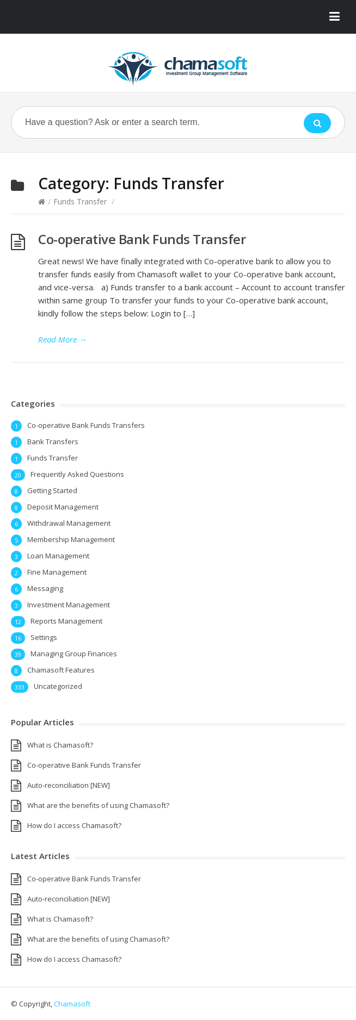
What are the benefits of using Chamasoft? (98, 805)
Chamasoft (72, 1004)
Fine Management (57, 572)
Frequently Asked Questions (77, 474)
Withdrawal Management (69, 523)
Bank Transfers (52, 441)
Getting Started (52, 490)
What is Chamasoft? (60, 745)
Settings (43, 637)
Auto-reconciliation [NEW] (68, 785)
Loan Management (58, 556)
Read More (62, 339)
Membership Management (71, 539)
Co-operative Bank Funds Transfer (141, 239)
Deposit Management (63, 507)
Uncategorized (58, 686)
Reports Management (66, 621)
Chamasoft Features (61, 670)
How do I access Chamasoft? (74, 825)
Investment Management (68, 604)
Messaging (45, 588)
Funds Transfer (80, 201)
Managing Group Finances (73, 653)
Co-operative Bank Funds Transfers (86, 425)
